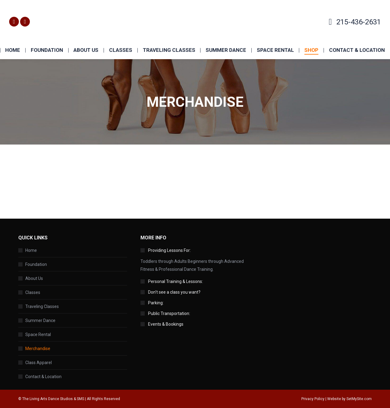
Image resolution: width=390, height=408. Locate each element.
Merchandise (37, 348)
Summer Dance (40, 320)
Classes (32, 292)
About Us (34, 278)
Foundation (36, 264)
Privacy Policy (312, 399)
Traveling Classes (42, 306)
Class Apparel (38, 362)
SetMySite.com (359, 399)
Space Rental (38, 334)
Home (31, 250)
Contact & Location (43, 376)
